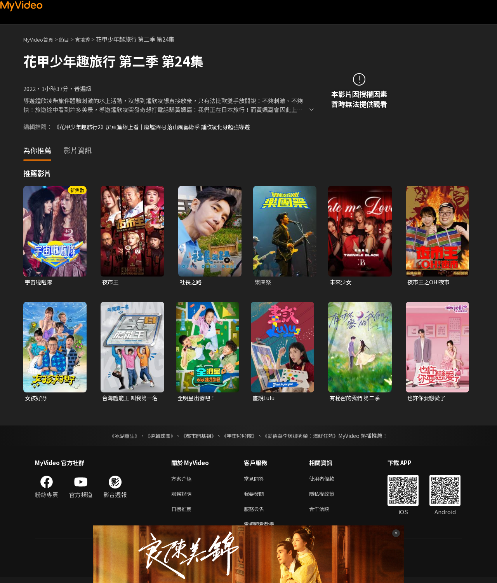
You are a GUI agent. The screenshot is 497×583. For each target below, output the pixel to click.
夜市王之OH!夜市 (430, 282)
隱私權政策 (328, 496)
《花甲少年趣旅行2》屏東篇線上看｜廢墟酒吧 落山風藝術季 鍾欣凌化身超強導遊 (158, 127)
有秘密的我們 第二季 (356, 399)
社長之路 (191, 282)
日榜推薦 (183, 513)
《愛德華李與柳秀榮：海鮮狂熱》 (305, 437)
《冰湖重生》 (117, 437)
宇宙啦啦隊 (39, 282)
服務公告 (255, 513)
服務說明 (183, 496)
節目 (70, 39)
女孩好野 (36, 399)
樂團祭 (263, 282)
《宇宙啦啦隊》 (240, 437)
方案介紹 (183, 480)
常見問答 (255, 480)
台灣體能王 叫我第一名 (129, 399)
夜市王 (111, 282)
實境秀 (90, 39)
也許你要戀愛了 (427, 399)
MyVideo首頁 (41, 39)
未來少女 (341, 282)
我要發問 (255, 496)
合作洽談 (325, 513)
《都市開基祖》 (196, 437)
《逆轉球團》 (155, 437)
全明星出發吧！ (197, 399)
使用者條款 (328, 480)
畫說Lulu (264, 399)
